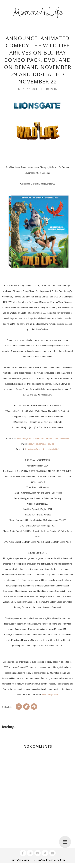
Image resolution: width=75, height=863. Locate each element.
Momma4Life (37, 11)
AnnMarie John (57, 860)
